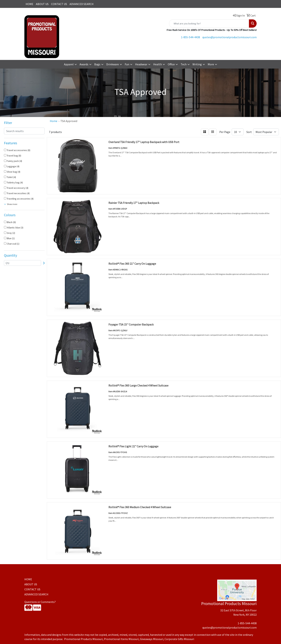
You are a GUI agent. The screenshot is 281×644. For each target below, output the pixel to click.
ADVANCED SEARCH (82, 4)
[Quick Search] (209, 23)
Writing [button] (197, 64)
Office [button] (171, 64)
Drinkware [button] (112, 64)
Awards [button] (84, 64)
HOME (29, 4)
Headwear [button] (141, 64)
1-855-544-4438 (190, 37)
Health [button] (157, 64)
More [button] (211, 64)
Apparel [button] (69, 64)
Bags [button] (97, 64)
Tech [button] (184, 64)
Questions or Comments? (40, 602)
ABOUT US (42, 4)
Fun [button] (127, 64)
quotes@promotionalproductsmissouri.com (229, 37)
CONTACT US (59, 4)
